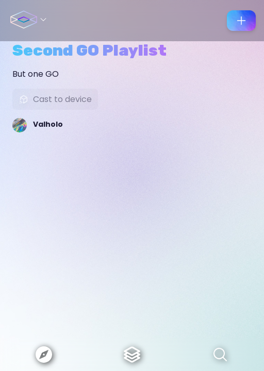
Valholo (48, 124)
